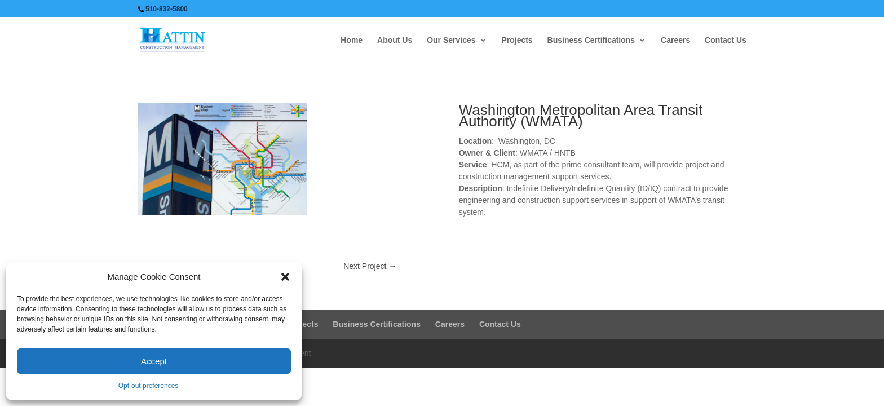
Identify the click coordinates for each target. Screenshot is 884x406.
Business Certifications (591, 40)
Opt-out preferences (148, 386)
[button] (285, 277)
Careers (675, 40)
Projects (516, 40)
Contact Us (725, 40)
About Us (394, 40)
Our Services (451, 40)
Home (352, 40)
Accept (154, 361)
